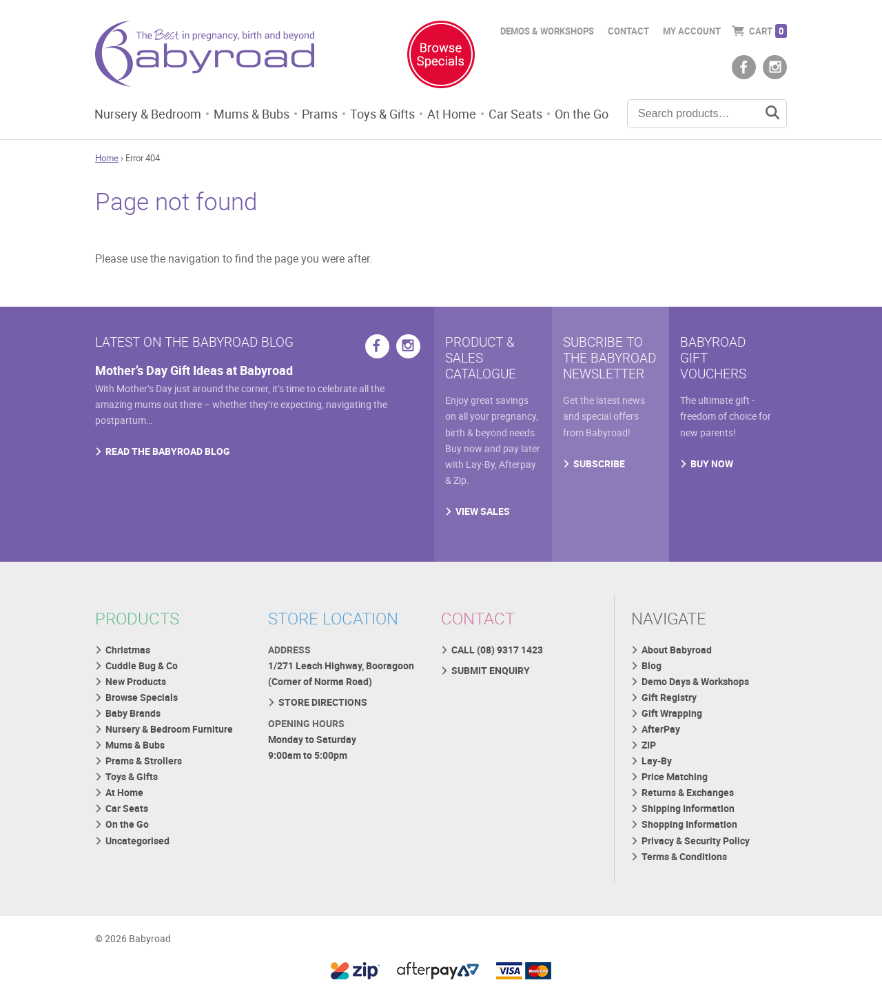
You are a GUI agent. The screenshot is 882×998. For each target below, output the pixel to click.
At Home (451, 113)
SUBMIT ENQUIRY (490, 670)
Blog (652, 665)
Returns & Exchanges (688, 792)
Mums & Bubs (251, 113)
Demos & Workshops (547, 31)
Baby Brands (133, 713)
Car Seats (515, 113)
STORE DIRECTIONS (322, 702)
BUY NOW (711, 463)
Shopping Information (689, 824)
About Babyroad (677, 649)
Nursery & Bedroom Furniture (169, 728)
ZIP (649, 744)
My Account (692, 31)
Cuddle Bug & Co (141, 665)
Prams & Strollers (143, 760)
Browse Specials (141, 697)
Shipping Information (688, 808)
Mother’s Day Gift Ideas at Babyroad (194, 370)
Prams (320, 113)
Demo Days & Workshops (695, 681)
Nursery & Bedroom (147, 113)
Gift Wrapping (672, 713)
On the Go (581, 113)
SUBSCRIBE (599, 463)
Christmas (127, 649)
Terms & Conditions (684, 856)
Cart (768, 31)
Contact (628, 31)
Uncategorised (137, 840)
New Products (135, 681)
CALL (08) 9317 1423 (497, 649)
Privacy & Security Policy (696, 840)
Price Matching (675, 776)
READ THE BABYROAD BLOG (167, 451)
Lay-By (657, 760)
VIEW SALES (482, 511)
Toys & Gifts (382, 113)
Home (107, 158)
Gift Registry (669, 697)
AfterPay (661, 728)
